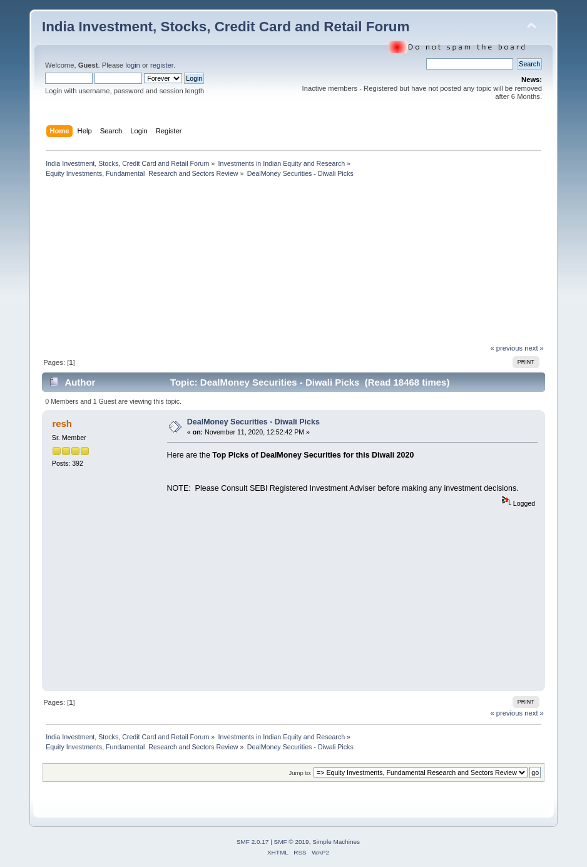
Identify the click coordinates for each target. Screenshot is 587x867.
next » (534, 348)
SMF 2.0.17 (253, 841)
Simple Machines (336, 841)
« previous (506, 348)
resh (62, 423)
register (161, 65)
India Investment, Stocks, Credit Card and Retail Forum (226, 26)
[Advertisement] (168, 264)
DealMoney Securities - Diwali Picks (253, 422)
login (132, 65)
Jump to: (300, 772)
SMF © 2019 (291, 841)
